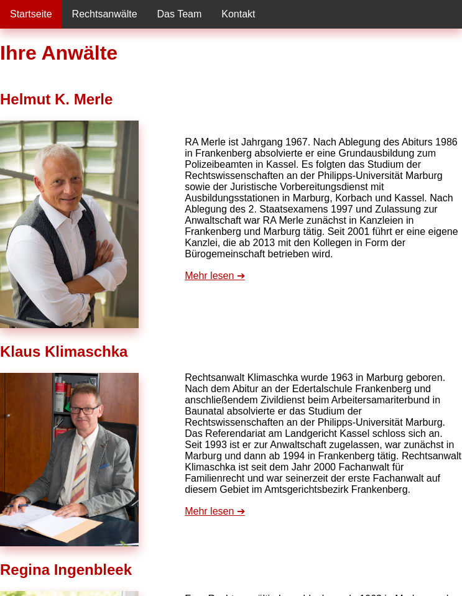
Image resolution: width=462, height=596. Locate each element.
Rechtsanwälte (104, 14)
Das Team (179, 14)
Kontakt (238, 14)
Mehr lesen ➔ (215, 275)
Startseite (31, 14)
